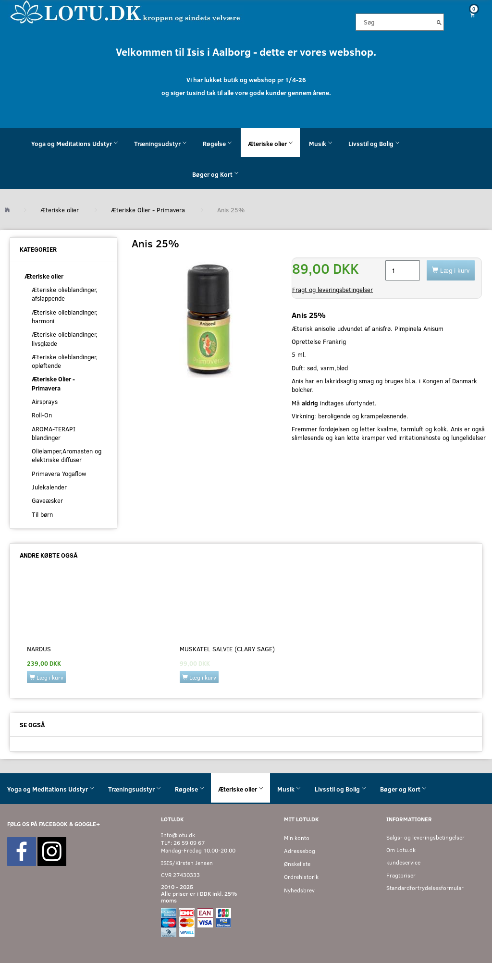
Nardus (39, 649)
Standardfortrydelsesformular (425, 887)
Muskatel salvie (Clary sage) (227, 649)
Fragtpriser (401, 875)
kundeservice (403, 862)
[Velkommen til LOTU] (126, 11)
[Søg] (439, 22)
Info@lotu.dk (178, 835)
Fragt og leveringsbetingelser (332, 289)
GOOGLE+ (87, 824)
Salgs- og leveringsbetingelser (425, 837)
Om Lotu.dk (401, 849)
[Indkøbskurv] (471, 14)
